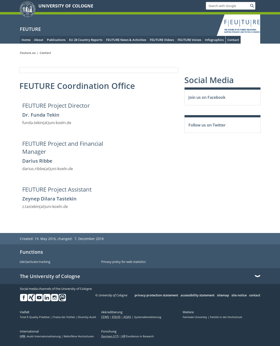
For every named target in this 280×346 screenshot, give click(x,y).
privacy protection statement (156, 295)
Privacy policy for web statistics (123, 262)
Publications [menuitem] (56, 40)
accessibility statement (197, 295)
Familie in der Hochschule (226, 317)
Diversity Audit (87, 317)
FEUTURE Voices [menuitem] (189, 40)
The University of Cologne (50, 276)
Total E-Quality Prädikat (35, 317)
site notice (239, 295)
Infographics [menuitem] (214, 40)
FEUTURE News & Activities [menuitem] (126, 40)
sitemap (223, 295)
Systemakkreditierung (147, 317)
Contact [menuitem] (233, 40)
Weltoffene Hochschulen (79, 336)
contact (254, 295)
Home (26, 40)
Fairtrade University (195, 317)
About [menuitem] (38, 40)
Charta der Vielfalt (64, 317)
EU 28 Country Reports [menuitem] (85, 40)
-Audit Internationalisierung (40, 336)
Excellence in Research (138, 336)
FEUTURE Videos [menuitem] (162, 40)
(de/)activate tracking (35, 262)
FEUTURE (30, 29)
